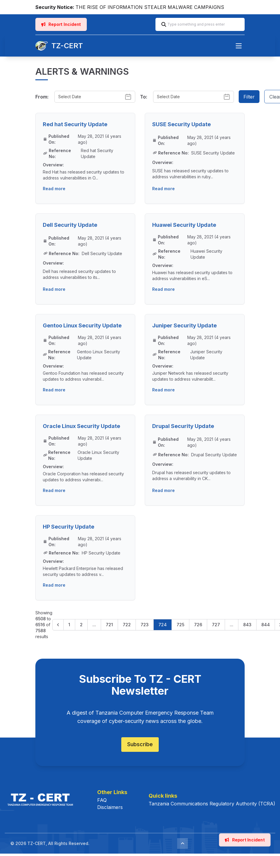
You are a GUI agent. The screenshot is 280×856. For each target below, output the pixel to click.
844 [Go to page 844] (265, 624)
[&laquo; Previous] (58, 624)
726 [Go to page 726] (198, 624)
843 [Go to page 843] (247, 624)
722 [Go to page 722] (127, 624)
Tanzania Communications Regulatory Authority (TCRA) (212, 804)
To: (143, 97)
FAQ (102, 800)
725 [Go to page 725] (180, 624)
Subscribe (140, 744)
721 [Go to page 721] (109, 624)
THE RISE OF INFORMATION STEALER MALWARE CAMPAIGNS (149, 7)
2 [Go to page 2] (81, 624)
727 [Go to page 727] (216, 624)
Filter (249, 97)
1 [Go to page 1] (69, 624)
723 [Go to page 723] (145, 624)
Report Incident (61, 24)
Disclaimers (110, 807)
